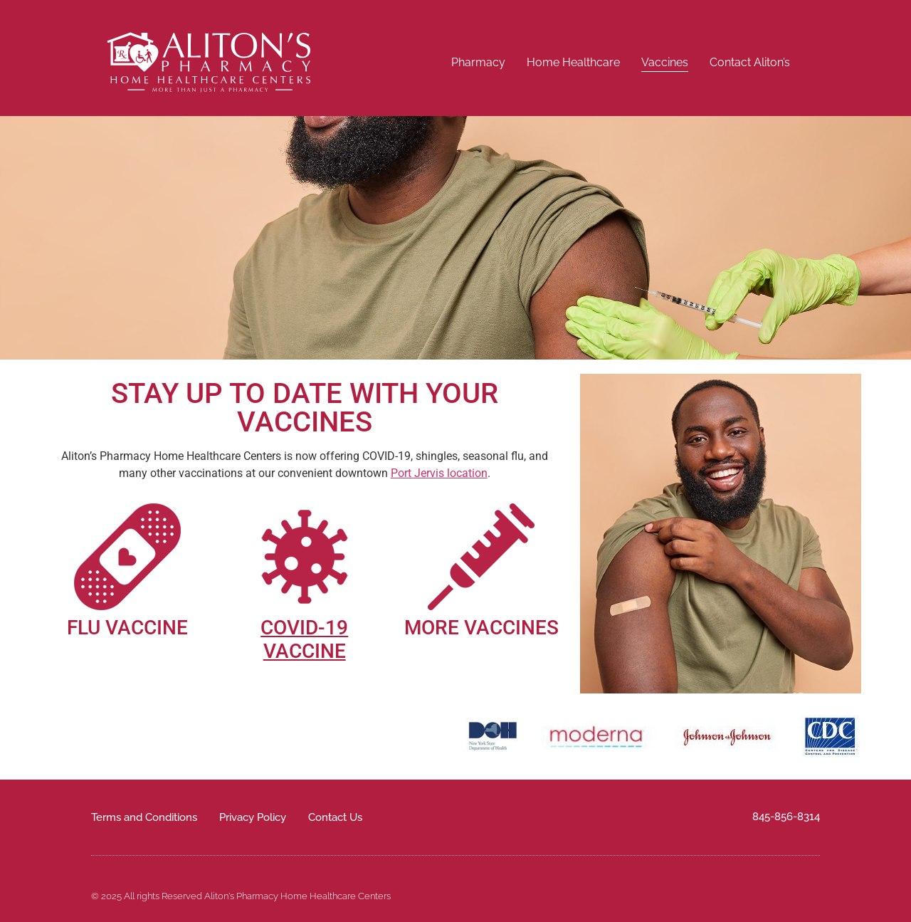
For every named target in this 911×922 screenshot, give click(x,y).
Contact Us (335, 817)
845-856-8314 (786, 816)
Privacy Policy (252, 817)
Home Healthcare (573, 62)
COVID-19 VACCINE (304, 640)
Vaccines (664, 62)
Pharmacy (478, 62)
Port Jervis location (439, 473)
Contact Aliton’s (750, 62)
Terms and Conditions (144, 817)
